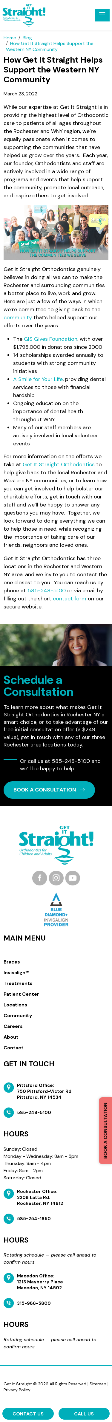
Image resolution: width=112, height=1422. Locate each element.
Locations (15, 1005)
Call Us (84, 1414)
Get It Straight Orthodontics (59, 464)
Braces (12, 962)
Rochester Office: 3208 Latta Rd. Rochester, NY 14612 (40, 1197)
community (18, 317)
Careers (13, 1026)
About (11, 1037)
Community (18, 1015)
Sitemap (98, 1384)
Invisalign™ (16, 972)
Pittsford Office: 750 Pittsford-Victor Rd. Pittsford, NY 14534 (45, 1091)
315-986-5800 (34, 1303)
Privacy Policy (17, 1389)
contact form (69, 598)
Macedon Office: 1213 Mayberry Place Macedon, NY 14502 (40, 1282)
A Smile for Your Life (38, 379)
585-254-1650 (34, 1219)
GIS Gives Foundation (50, 339)
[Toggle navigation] (102, 15)
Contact (14, 1048)
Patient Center (21, 994)
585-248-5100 (46, 590)
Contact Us (28, 1414)
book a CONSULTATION (49, 789)
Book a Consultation (105, 1131)
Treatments (18, 983)
